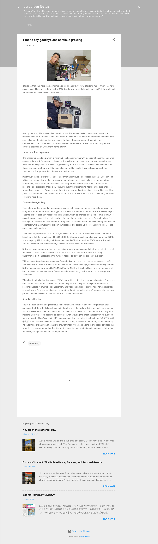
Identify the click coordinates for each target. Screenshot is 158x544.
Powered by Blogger (79, 531)
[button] (113, 40)
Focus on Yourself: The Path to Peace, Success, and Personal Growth (62, 462)
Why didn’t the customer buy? (39, 429)
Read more (109, 454)
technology (34, 343)
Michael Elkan (85, 537)
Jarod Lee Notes (36, 7)
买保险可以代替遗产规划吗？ (38, 494)
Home (29, 25)
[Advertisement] (132, 76)
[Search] (139, 7)
